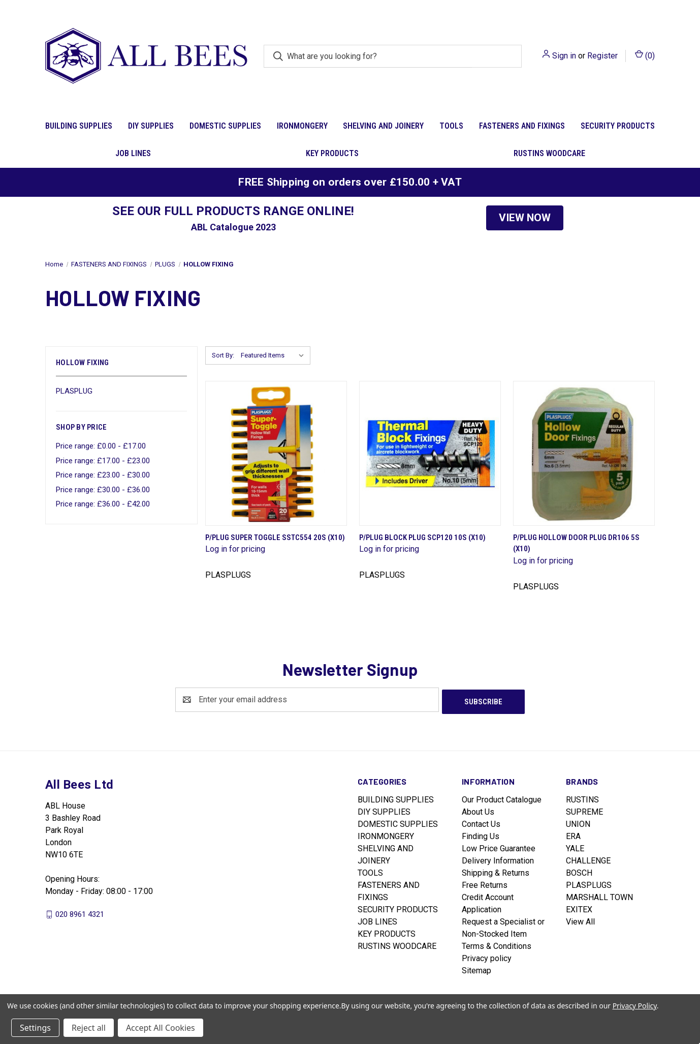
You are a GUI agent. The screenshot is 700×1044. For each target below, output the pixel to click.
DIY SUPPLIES (151, 126)
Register (602, 56)
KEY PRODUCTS (332, 153)
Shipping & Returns (495, 871)
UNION (578, 822)
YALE (575, 846)
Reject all (89, 1027)
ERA (573, 834)
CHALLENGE (588, 858)
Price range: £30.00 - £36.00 (103, 489)
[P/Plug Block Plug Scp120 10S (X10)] (430, 453)
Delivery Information (498, 858)
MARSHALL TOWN (599, 895)
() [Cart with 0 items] (645, 55)
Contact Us (481, 822)
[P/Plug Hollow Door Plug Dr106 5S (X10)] (584, 453)
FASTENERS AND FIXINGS (522, 126)
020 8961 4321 (79, 911)
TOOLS (451, 126)
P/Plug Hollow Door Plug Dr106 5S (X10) (576, 543)
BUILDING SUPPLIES (78, 126)
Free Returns (484, 883)
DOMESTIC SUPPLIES (225, 126)
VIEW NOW (525, 218)
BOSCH (579, 871)
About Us (478, 810)
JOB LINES (133, 153)
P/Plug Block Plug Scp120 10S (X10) (422, 537)
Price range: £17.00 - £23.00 (103, 460)
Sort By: (223, 355)
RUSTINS (582, 797)
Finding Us (480, 834)
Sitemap (476, 968)
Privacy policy (487, 956)
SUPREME (584, 810)
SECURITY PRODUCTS (618, 126)
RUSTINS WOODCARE (549, 153)
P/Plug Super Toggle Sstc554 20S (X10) (275, 537)
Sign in (564, 56)
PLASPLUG (74, 391)
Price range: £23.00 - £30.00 (103, 475)
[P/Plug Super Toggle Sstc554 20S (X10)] (276, 453)
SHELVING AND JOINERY (383, 126)
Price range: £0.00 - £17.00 (101, 446)
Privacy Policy (635, 1005)
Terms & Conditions (496, 944)
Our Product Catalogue (502, 797)
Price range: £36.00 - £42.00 (103, 504)
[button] (524, 218)
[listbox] (274, 355)
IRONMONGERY (302, 126)
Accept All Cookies (160, 1027)
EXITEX (579, 907)
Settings (35, 1027)
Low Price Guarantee (498, 846)
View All (580, 919)
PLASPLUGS (589, 883)
